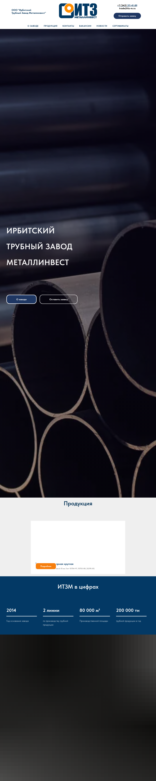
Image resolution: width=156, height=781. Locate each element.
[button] (127, 16)
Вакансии (85, 26)
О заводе (33, 26)
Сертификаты (120, 26)
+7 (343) (122, 5)
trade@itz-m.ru (127, 8)
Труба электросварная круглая (54, 563)
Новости (101, 26)
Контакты (68, 26)
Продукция (50, 26)
